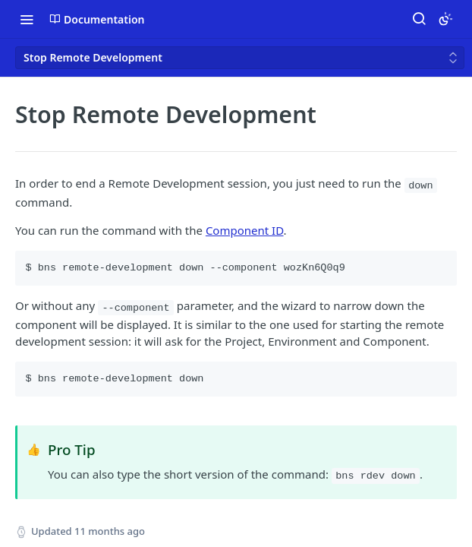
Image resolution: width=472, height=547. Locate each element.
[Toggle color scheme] (445, 19)
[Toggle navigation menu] (26, 19)
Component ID (245, 230)
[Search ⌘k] (418, 19)
